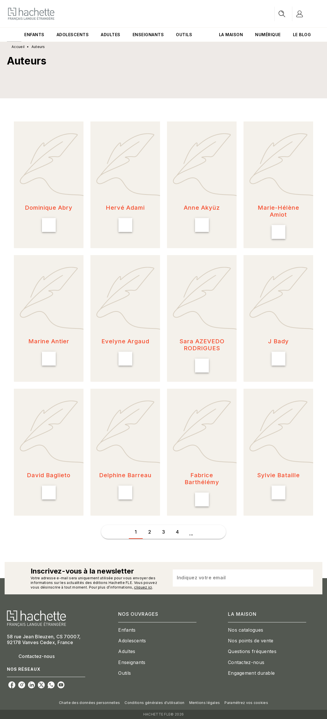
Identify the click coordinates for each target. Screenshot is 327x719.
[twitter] (41, 685)
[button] (48, 184)
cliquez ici (143, 587)
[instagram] (22, 685)
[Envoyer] (306, 578)
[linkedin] (31, 685)
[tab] (14, 35)
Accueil (18, 47)
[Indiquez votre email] (236, 578)
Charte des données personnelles (89, 702)
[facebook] (12, 685)
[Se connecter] (306, 14)
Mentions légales (204, 702)
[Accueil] (31, 13)
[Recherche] (282, 14)
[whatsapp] (51, 685)
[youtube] (61, 685)
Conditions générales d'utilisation (154, 702)
